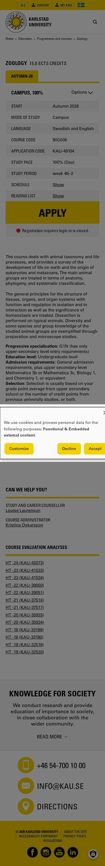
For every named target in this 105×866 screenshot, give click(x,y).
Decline (69, 448)
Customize (19, 448)
